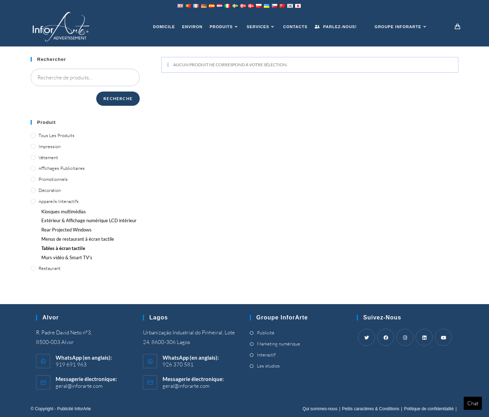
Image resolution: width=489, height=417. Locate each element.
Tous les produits (56, 135)
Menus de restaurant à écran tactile (77, 239)
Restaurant (49, 268)
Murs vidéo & (66, 257)
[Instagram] (404, 337)
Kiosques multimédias (63, 211)
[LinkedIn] (424, 337)
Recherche (118, 98)
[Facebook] (385, 337)
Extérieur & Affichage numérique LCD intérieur (89, 220)
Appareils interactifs (58, 201)
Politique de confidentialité (428, 408)
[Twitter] (366, 337)
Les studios (268, 366)
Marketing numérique (278, 343)
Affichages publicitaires (61, 168)
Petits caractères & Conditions (371, 408)
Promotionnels (53, 179)
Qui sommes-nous (320, 408)
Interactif (266, 355)
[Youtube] (443, 337)
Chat (472, 403)
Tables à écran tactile (63, 248)
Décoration (49, 190)
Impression (49, 146)
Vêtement (48, 157)
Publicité (265, 332)
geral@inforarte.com (79, 385)
